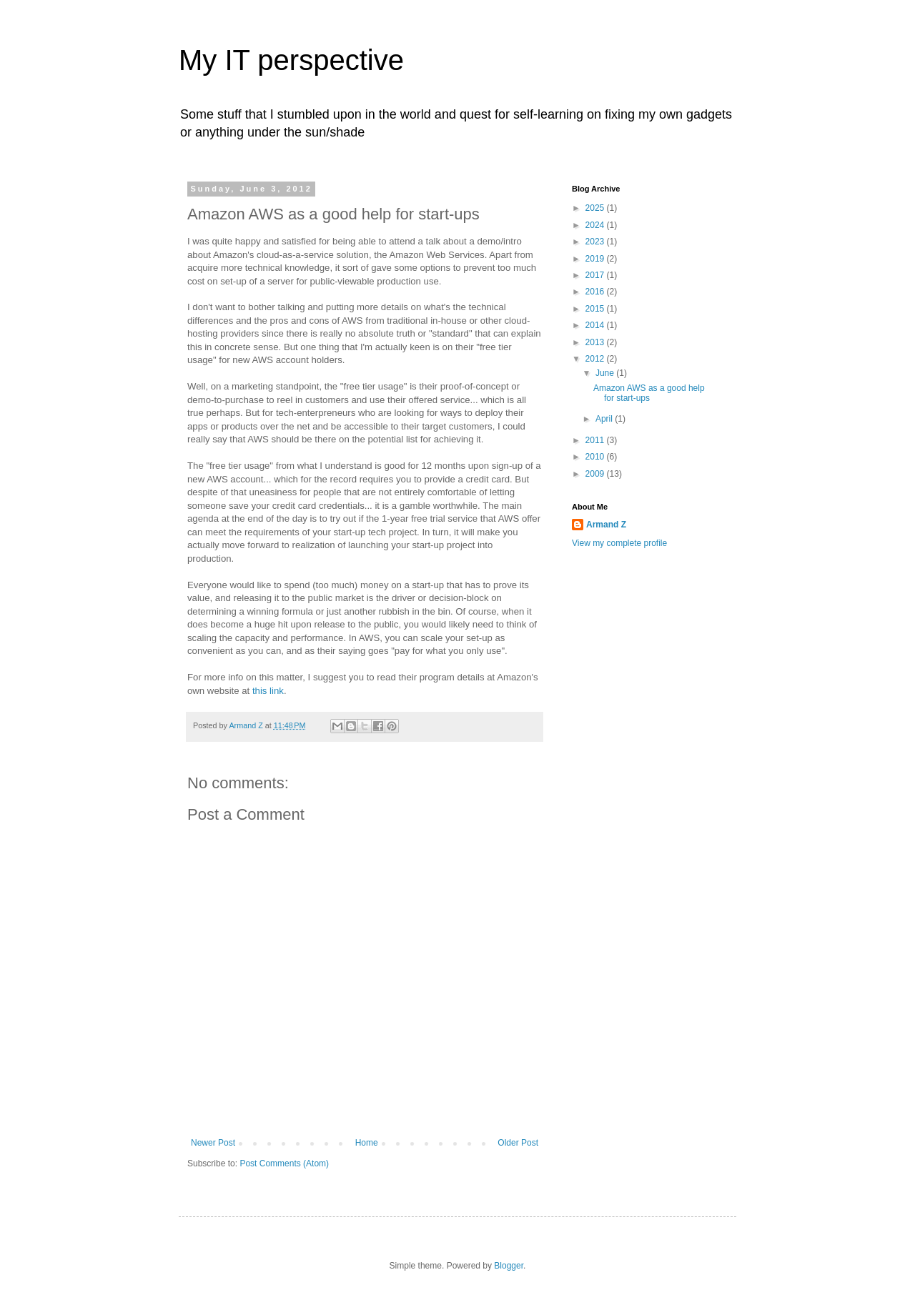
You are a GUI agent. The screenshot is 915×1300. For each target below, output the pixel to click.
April (605, 419)
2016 (596, 292)
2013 (596, 342)
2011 (596, 440)
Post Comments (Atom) (284, 1163)
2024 (596, 225)
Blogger (508, 1266)
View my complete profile (619, 543)
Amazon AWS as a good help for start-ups (649, 393)
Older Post (518, 1143)
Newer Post (213, 1143)
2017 (596, 275)
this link (268, 690)
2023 (596, 242)
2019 (596, 259)
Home (366, 1143)
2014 (596, 325)
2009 (596, 474)
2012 (596, 359)
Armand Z (606, 525)
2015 (596, 309)
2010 (596, 457)
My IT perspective (291, 60)
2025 (596, 208)
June (605, 373)
